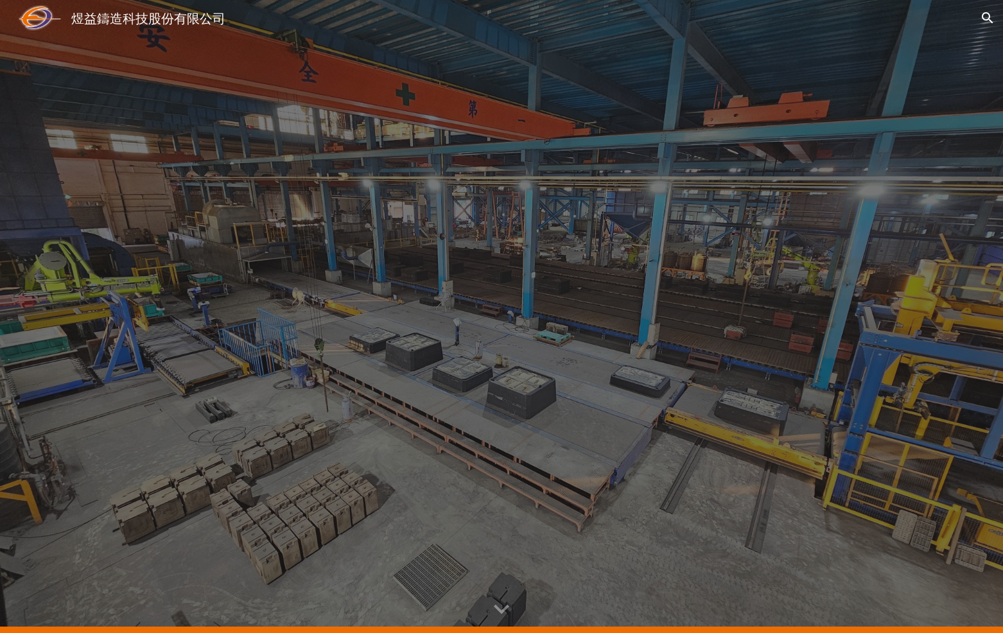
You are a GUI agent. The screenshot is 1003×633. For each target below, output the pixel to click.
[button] (987, 18)
